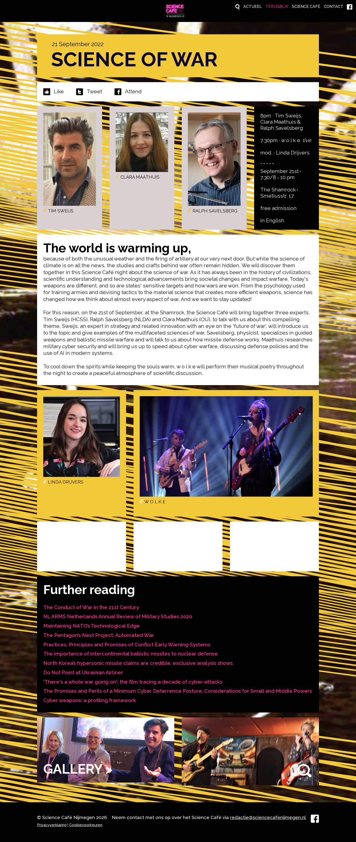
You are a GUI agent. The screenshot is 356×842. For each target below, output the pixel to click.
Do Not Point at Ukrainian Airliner (83, 671)
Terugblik (256, 7)
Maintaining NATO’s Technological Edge (91, 624)
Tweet (94, 90)
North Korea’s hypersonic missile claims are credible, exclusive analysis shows (138, 661)
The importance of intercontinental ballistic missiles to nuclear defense (130, 652)
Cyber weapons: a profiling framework (89, 705)
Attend (128, 90)
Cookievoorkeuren (85, 825)
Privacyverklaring (52, 825)
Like (59, 90)
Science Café (293, 7)
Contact (328, 7)
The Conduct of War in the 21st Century (91, 606)
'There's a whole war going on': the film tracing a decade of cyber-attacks (132, 680)
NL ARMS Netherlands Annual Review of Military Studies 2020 (118, 615)
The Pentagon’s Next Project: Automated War (99, 634)
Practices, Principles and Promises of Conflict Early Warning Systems (127, 643)
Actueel (226, 7)
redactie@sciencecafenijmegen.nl (268, 817)
